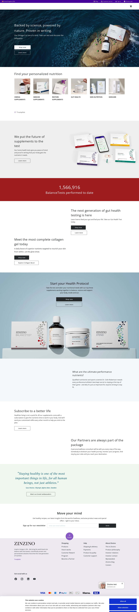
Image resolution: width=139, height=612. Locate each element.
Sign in (118, 1)
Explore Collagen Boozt (26, 263)
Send (107, 526)
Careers (108, 565)
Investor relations (112, 553)
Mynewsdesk (110, 559)
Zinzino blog (110, 562)
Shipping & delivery (90, 547)
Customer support (90, 556)
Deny (123, 599)
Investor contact (111, 556)
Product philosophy (113, 550)
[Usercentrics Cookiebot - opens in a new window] (12, 608)
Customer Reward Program (68, 554)
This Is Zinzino (111, 547)
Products (65, 547)
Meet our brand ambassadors (40, 494)
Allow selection (123, 593)
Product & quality (90, 553)
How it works (66, 550)
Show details (100, 608)
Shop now (22, 47)
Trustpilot (21, 112)
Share (69, 536)
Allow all (123, 587)
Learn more (22, 52)
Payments (87, 550)
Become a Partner (68, 559)
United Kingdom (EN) (8, 1)
